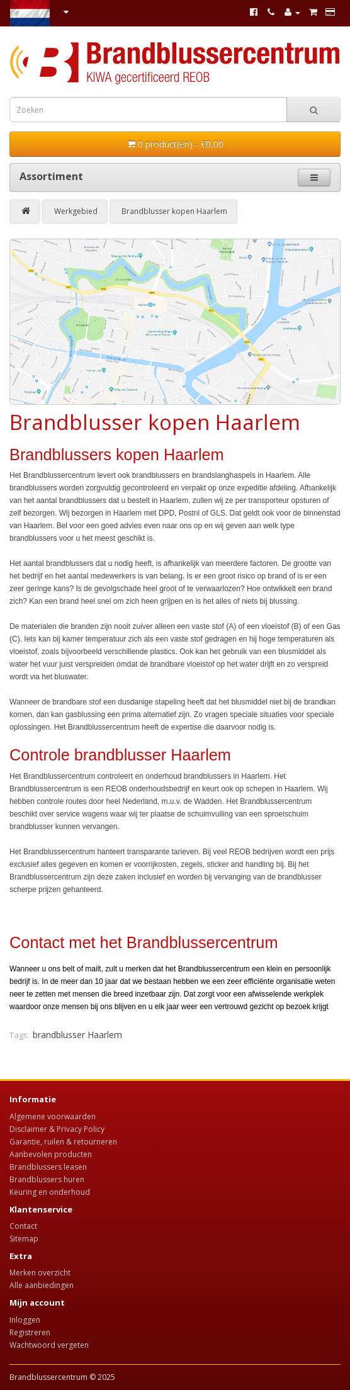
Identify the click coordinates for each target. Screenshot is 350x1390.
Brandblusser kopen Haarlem (174, 211)
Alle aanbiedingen (41, 1285)
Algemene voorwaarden (52, 1116)
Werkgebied (76, 211)
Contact (23, 1226)
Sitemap (23, 1238)
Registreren (29, 1332)
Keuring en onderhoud (49, 1192)
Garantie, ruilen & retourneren (63, 1141)
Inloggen (24, 1319)
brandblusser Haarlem (77, 1035)
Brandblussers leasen (48, 1166)
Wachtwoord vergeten (49, 1345)
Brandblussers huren (46, 1179)
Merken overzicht (40, 1272)
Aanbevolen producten (50, 1154)
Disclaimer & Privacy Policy (56, 1129)
